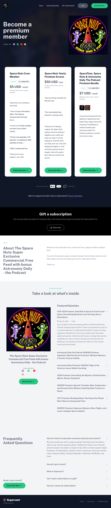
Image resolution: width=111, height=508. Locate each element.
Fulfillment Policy (103, 501)
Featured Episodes (53, 6)
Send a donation (75, 196)
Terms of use (91, 501)
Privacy (82, 501)
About (41, 6)
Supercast (11, 503)
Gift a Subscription (68, 6)
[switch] (20, 81)
